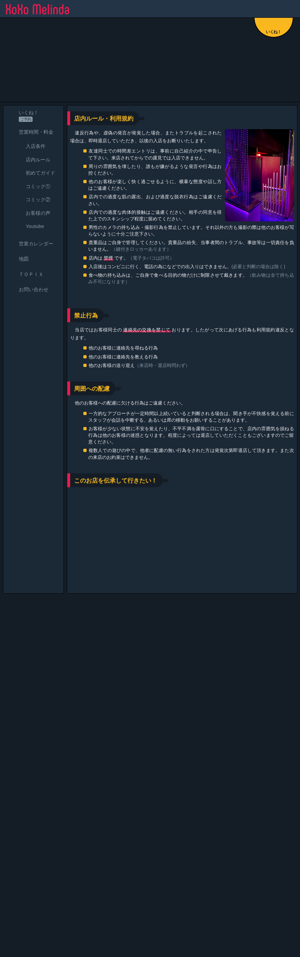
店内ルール (32, 160)
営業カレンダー (30, 244)
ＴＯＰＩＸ (25, 274)
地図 (18, 259)
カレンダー (135, 868)
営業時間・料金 (30, 132)
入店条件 (30, 146)
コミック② (32, 200)
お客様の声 (32, 213)
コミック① (32, 186)
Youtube (29, 226)
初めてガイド (35, 173)
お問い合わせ (28, 290)
